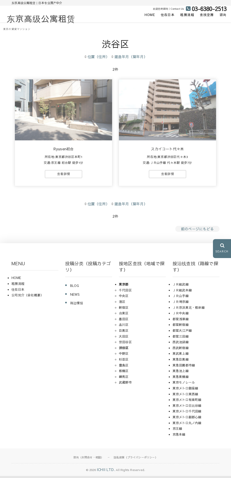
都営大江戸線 (182, 332)
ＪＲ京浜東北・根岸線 (189, 309)
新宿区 (124, 309)
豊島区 (124, 367)
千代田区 (125, 292)
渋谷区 (124, 350)
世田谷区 (125, 344)
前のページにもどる (197, 230)
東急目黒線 (181, 361)
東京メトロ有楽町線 (187, 401)
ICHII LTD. (106, 471)
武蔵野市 (125, 384)
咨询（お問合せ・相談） (88, 459)
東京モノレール (184, 384)
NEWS (75, 296)
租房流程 (187, 14)
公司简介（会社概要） (28, 297)
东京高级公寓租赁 (41, 18)
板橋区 (124, 373)
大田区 (124, 338)
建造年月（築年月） (129, 56)
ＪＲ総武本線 (182, 292)
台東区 (124, 315)
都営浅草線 (181, 321)
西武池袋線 (181, 344)
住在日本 (168, 14)
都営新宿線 (181, 326)
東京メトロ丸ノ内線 (187, 424)
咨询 (222, 14)
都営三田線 (181, 338)
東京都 (124, 286)
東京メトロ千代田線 (187, 413)
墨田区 (124, 321)
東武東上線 (181, 355)
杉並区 (124, 361)
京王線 (177, 430)
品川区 (124, 326)
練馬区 (124, 378)
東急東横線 (181, 378)
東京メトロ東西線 (185, 395)
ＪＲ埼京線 (181, 303)
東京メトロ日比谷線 (187, 407)
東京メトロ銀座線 (185, 390)
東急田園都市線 (184, 367)
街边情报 (76, 305)
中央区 (124, 297)
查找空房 (207, 14)
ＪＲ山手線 (181, 297)
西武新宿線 (181, 350)
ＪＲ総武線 (181, 286)
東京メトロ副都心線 (187, 419)
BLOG (74, 287)
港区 (122, 303)
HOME (150, 14)
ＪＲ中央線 (181, 315)
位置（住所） (96, 56)
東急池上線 (181, 373)
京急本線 (179, 436)
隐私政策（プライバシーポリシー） (136, 459)
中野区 (124, 355)
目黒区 (124, 332)
